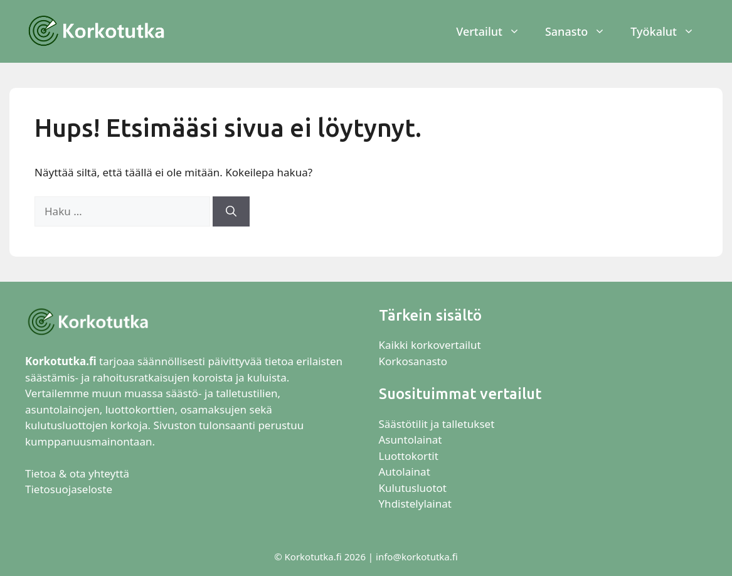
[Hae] (231, 211)
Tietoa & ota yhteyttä (77, 473)
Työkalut (668, 31)
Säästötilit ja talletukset (437, 424)
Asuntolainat (410, 439)
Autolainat (404, 471)
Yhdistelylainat (415, 503)
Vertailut (494, 31)
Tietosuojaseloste (68, 489)
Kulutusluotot (413, 488)
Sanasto (581, 31)
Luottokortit (410, 456)
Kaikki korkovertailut (430, 345)
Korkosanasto (413, 361)
